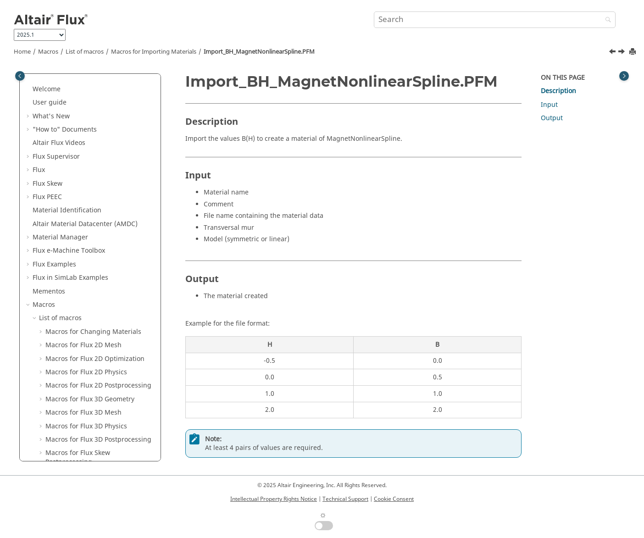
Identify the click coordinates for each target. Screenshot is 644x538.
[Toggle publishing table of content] (20, 76)
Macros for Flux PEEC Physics (89, 98)
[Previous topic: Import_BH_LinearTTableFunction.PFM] (613, 52)
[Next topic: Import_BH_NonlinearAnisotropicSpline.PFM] (622, 52)
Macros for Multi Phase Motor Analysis (91, 385)
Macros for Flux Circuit (80, 313)
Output (552, 118)
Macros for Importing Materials (153, 52)
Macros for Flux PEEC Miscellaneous (77, 151)
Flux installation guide (67, 430)
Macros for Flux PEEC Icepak (88, 134)
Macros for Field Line (77, 327)
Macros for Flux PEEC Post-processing (86, 115)
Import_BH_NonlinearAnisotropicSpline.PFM (102, 232)
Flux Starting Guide (62, 444)
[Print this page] (633, 52)
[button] (41, 84)
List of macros (85, 52)
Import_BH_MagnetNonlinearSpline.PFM (259, 52)
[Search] (606, 20)
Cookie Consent (394, 499)
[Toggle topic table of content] (624, 76)
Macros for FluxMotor (78, 340)
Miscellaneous (67, 403)
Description (558, 91)
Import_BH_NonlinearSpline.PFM (102, 250)
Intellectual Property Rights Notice (273, 499)
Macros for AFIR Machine (83, 354)
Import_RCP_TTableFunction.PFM (102, 300)
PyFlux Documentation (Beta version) (89, 417)
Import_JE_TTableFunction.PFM (98, 264)
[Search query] (495, 19)
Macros (48, 52)
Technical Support (345, 499)
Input (549, 105)
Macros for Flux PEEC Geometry (93, 84)
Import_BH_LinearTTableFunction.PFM (103, 187)
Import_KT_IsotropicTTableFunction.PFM (102, 282)
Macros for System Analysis (87, 367)
